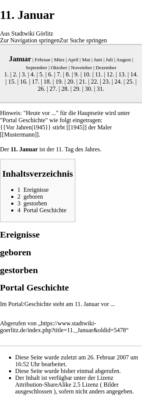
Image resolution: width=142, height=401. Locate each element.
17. (35, 81)
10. (87, 74)
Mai (86, 59)
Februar (42, 59)
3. (24, 74)
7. (59, 74)
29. (77, 88)
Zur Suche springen (83, 40)
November (81, 67)
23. (106, 81)
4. (33, 74)
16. (24, 81)
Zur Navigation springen (29, 40)
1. (6, 74)
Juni (98, 59)
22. (94, 81)
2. (15, 74)
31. (101, 88)
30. (88, 88)
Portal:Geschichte (29, 304)
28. (65, 88)
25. (130, 81)
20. (71, 81)
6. (50, 74)
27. (53, 88)
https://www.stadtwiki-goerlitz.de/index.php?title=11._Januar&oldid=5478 (63, 326)
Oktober (59, 67)
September (36, 67)
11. (98, 74)
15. (12, 81)
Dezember (106, 67)
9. (77, 74)
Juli (109, 59)
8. (68, 74)
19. (59, 81)
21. (83, 81)
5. (41, 74)
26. (41, 88)
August (123, 59)
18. (47, 81)
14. (134, 74)
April (73, 59)
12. (110, 74)
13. (122, 74)
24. (118, 81)
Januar (20, 59)
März (59, 59)
